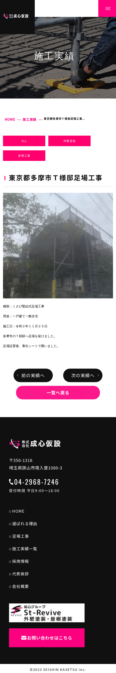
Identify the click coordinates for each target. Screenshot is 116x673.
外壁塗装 (69, 141)
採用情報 (18, 560)
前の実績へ (33, 375)
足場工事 (24, 156)
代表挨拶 (18, 572)
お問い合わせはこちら (46, 636)
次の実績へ (83, 375)
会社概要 (18, 585)
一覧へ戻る (58, 392)
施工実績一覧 (23, 547)
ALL (24, 141)
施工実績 (29, 119)
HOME (10, 119)
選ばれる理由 (23, 522)
